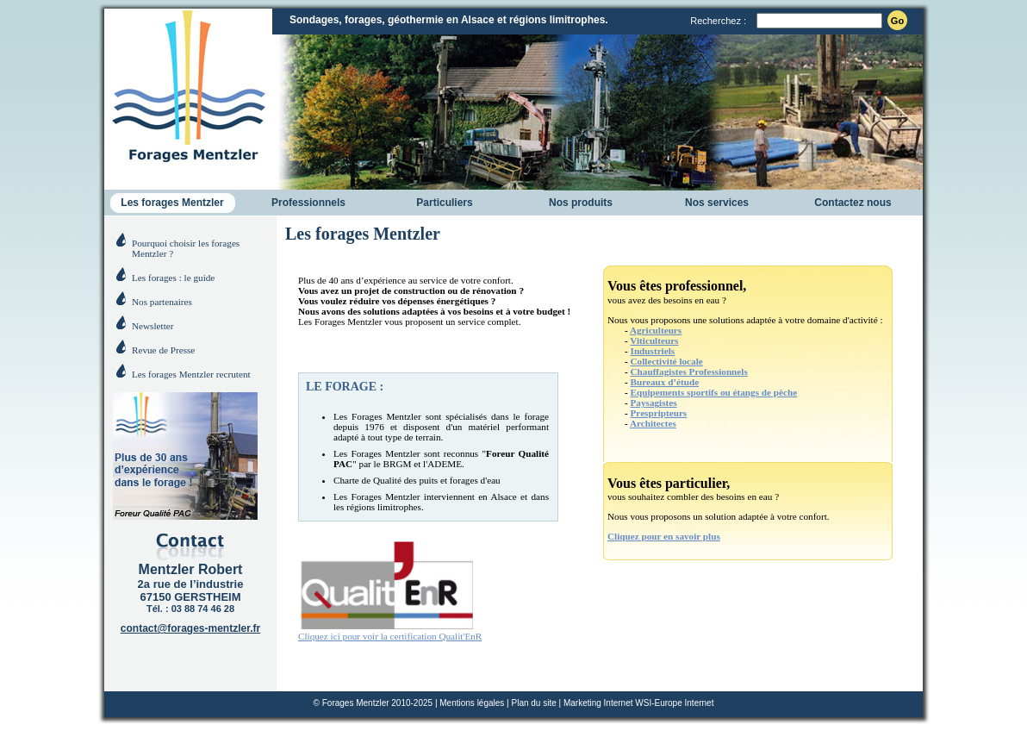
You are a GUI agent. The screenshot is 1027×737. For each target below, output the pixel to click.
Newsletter (152, 326)
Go (897, 21)
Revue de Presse (163, 350)
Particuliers (444, 203)
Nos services (717, 203)
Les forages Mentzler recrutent (191, 374)
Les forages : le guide (173, 277)
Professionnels (308, 203)
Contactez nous (852, 203)
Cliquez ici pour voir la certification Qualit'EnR (390, 631)
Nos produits (581, 203)
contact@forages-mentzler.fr (190, 628)
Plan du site (533, 703)
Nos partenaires (162, 302)
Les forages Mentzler (172, 203)
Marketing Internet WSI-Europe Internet (638, 703)
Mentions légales (471, 703)
